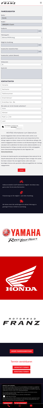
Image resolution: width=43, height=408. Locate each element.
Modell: (3, 22)
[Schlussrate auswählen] (21, 64)
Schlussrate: (4, 62)
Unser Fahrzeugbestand (21, 351)
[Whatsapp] (20, 405)
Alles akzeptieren (20, 403)
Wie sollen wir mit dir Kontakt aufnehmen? (13, 109)
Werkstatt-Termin (21, 367)
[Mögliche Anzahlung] (19, 45)
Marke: (3, 15)
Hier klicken (14, 127)
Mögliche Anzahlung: (7, 42)
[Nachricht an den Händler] (21, 74)
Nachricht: (4, 68)
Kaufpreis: (4, 28)
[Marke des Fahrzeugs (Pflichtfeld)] (21, 18)
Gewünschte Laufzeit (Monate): (10, 55)
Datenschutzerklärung (7, 151)
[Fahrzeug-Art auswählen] (21, 37)
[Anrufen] (9, 405)
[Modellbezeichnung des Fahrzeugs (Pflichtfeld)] (21, 24)
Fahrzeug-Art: (5, 35)
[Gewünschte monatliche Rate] (19, 51)
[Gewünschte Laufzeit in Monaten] (21, 58)
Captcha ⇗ (19, 128)
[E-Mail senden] (31, 405)
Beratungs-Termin (21, 372)
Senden (21, 170)
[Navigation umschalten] (41, 2)
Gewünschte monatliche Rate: (9, 49)
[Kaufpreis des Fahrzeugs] (19, 31)
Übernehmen (8, 403)
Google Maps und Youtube (11, 396)
